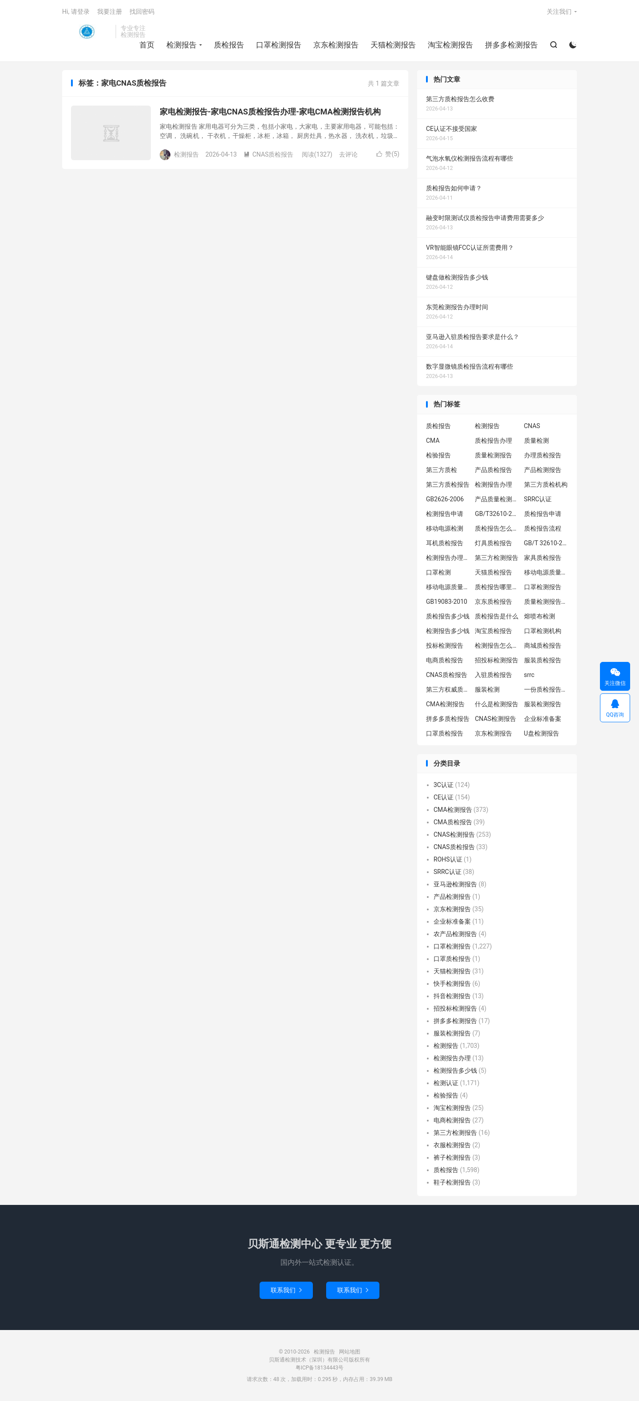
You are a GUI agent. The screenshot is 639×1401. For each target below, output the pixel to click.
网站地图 (349, 1352)
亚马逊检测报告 (455, 884)
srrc (529, 674)
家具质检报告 (542, 557)
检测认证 (446, 1082)
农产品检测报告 (455, 933)
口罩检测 (438, 572)
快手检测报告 (452, 983)
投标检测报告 (444, 645)
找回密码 (142, 11)
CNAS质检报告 (269, 154)
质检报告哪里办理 (497, 586)
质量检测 (536, 440)
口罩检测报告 (278, 44)
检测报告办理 (493, 484)
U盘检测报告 (541, 733)
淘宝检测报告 (450, 44)
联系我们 (286, 1290)
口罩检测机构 (542, 630)
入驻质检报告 (493, 674)
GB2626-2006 (445, 499)
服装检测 (487, 689)
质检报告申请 (542, 513)
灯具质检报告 (493, 543)
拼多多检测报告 (511, 44)
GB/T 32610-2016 (546, 543)
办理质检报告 (542, 455)
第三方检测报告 (496, 557)
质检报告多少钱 (447, 616)
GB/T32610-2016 (497, 513)
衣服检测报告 (452, 1145)
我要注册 (109, 11)
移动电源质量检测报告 (546, 572)
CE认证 (444, 797)
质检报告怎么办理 (497, 528)
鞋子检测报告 (452, 1182)
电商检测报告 (452, 1120)
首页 (146, 44)
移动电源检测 (444, 528)
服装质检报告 (542, 660)
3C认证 (444, 784)
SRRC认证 (538, 499)
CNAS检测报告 (495, 718)
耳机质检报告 (444, 543)
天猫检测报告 (393, 44)
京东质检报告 (493, 601)
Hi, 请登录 (76, 11)
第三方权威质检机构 (448, 689)
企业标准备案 (542, 718)
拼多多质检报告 (447, 718)
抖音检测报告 (452, 996)
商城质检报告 (542, 645)
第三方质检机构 (546, 484)
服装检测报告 (542, 704)
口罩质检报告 (444, 733)
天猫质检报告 (493, 572)
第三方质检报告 (447, 484)
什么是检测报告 (496, 704)
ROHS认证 (448, 859)
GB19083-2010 (446, 601)
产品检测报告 (542, 469)
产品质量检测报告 (497, 499)
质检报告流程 (542, 528)
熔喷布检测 (539, 616)
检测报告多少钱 (447, 630)
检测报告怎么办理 (497, 645)
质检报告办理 (493, 440)
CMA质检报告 (453, 822)
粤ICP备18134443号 (320, 1368)
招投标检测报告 (496, 660)
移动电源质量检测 (448, 586)
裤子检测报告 (452, 1157)
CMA (433, 440)
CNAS (532, 425)
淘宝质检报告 (493, 630)
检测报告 (86, 31)
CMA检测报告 (445, 704)
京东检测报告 (336, 44)
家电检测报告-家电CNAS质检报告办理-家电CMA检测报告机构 (270, 111)
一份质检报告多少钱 (546, 689)
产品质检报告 (493, 469)
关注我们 (559, 11)
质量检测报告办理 (546, 601)
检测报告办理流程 (448, 557)
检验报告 (438, 455)
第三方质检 (441, 469)
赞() (387, 153)
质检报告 (229, 44)
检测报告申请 (444, 513)
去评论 (348, 154)
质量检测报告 (493, 455)
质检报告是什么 (496, 616)
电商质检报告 (444, 660)
